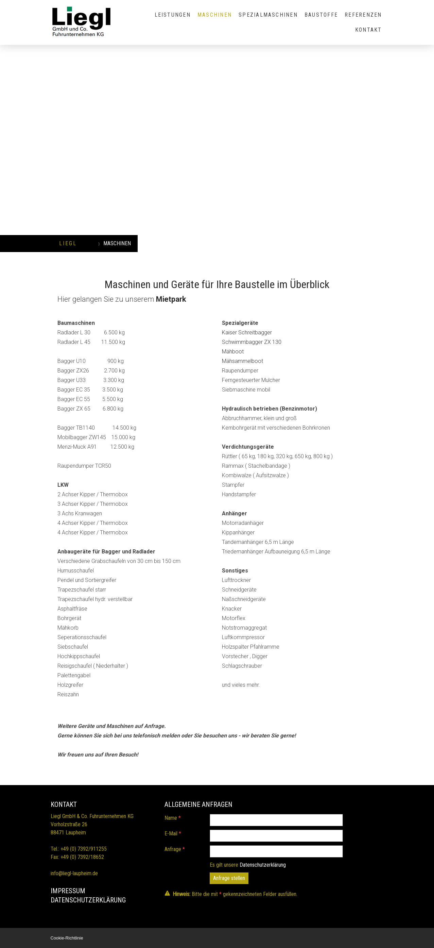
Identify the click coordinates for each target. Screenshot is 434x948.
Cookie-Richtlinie (67, 938)
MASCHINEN (214, 15)
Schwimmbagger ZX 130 (251, 342)
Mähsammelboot (242, 361)
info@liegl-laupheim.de (74, 873)
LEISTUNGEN (173, 15)
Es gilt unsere (248, 865)
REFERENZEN (363, 15)
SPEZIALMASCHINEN (268, 15)
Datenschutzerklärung (263, 865)
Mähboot (233, 351)
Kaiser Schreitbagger (247, 332)
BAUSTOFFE (321, 15)
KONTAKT (368, 30)
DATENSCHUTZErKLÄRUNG (88, 900)
